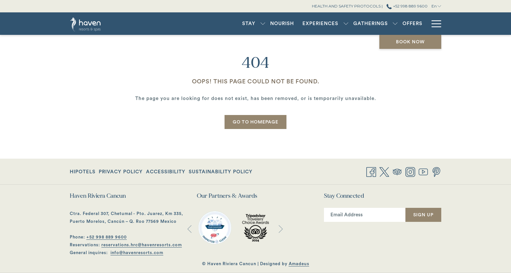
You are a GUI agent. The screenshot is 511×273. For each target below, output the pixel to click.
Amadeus (299, 264)
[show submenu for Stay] (263, 23)
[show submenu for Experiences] (346, 23)
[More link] (434, 23)
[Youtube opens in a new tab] (423, 171)
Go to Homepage (255, 122)
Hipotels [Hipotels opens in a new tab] (82, 173)
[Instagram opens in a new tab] (410, 171)
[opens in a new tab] (215, 227)
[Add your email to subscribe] (364, 215)
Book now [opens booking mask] (410, 42)
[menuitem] (249, 23)
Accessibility (165, 171)
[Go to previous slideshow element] (189, 229)
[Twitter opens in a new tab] (384, 171)
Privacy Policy (121, 171)
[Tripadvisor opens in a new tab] (397, 171)
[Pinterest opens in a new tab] (436, 171)
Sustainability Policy (221, 171)
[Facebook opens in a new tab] (371, 171)
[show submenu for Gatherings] (395, 23)
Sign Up (423, 215)
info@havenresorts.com (136, 253)
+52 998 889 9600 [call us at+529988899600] (407, 6)
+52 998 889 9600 (106, 237)
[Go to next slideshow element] (281, 229)
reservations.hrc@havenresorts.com (141, 245)
